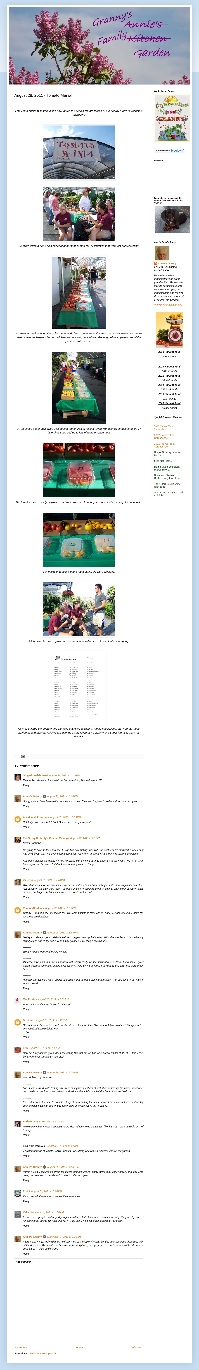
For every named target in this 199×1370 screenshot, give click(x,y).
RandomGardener (33, 908)
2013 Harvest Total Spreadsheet (163, 428)
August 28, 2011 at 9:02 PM (53, 999)
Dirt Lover (29, 1020)
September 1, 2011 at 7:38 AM (64, 1236)
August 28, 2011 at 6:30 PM (62, 796)
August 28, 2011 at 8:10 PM (60, 908)
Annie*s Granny (32, 796)
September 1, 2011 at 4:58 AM (47, 1212)
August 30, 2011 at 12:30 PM (63, 1167)
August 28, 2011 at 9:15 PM (51, 1020)
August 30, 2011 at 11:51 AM (62, 1146)
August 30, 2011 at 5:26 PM (46, 1191)
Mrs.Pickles (30, 999)
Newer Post (21, 1347)
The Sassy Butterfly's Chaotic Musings (46, 838)
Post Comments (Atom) (43, 1353)
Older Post (137, 1347)
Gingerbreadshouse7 (35, 775)
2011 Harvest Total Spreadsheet (164, 445)
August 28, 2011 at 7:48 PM (49, 880)
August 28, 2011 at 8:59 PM (62, 932)
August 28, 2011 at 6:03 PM (64, 775)
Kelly (26, 1212)
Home (79, 1347)
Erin (25, 1048)
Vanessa (28, 880)
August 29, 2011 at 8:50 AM (62, 1072)
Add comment (24, 1261)
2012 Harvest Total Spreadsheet (164, 436)
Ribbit (26, 1191)
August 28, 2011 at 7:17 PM (85, 838)
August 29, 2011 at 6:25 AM (44, 1048)
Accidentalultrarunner (36, 817)
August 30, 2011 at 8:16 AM (48, 1121)
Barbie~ (27, 1121)
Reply (26, 785)
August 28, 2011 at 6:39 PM (65, 817)
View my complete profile (168, 304)
